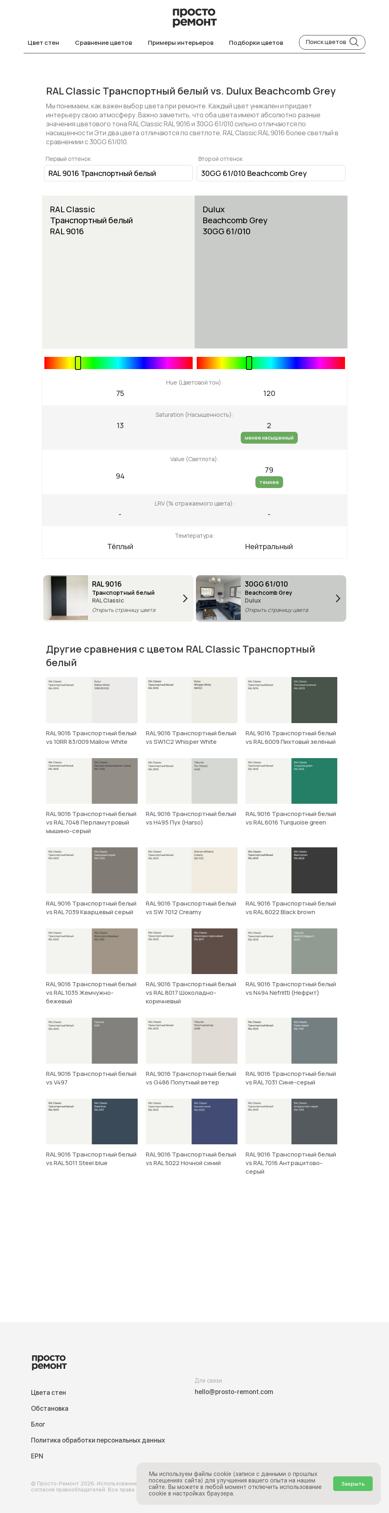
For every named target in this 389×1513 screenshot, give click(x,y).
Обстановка (49, 1408)
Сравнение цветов (103, 42)
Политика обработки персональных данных (98, 1440)
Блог (38, 1424)
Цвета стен (48, 1392)
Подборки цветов (256, 42)
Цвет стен (43, 42)
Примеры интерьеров (180, 42)
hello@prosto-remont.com (234, 1392)
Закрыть (353, 1483)
